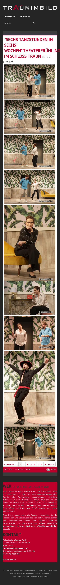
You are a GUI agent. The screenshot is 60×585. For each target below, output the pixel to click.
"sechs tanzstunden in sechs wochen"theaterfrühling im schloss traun (32, 48)
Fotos (10, 16)
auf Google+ (43, 573)
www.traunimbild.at (21, 576)
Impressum (9, 559)
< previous (9, 464)
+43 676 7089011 (11, 554)
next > (51, 464)
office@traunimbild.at (46, 526)
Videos (25, 16)
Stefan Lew (42, 576)
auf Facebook (28, 573)
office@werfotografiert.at (15, 548)
